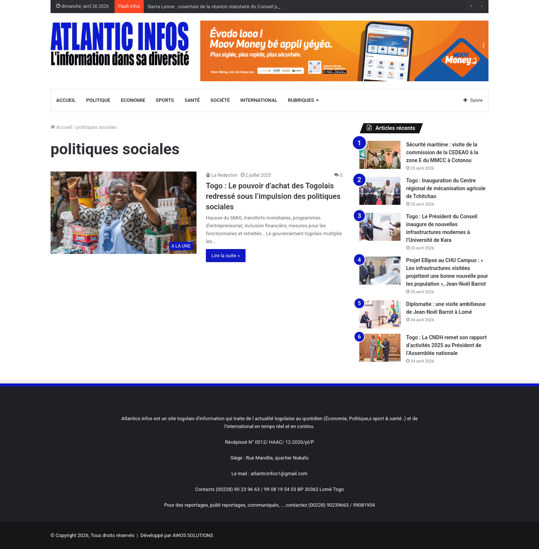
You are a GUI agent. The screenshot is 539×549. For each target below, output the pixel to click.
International (258, 100)
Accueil (66, 100)
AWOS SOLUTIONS (193, 535)
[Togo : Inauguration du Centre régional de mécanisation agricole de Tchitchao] (380, 191)
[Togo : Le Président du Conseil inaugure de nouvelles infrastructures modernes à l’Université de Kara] (380, 227)
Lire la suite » (225, 255)
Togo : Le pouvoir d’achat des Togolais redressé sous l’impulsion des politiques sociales (273, 196)
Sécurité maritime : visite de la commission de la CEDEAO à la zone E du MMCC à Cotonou (442, 152)
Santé (192, 100)
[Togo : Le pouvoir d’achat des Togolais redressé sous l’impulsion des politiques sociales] (124, 213)
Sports (165, 100)
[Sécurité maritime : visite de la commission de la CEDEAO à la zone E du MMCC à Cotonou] (380, 155)
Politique (98, 100)
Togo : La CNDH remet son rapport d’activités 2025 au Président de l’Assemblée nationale (446, 345)
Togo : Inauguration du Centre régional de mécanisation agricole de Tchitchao (445, 188)
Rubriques (301, 100)
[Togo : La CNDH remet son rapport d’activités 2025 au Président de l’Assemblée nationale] (380, 348)
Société (220, 100)
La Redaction (224, 175)
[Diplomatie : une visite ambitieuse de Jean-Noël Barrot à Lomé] (380, 314)
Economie (133, 100)
